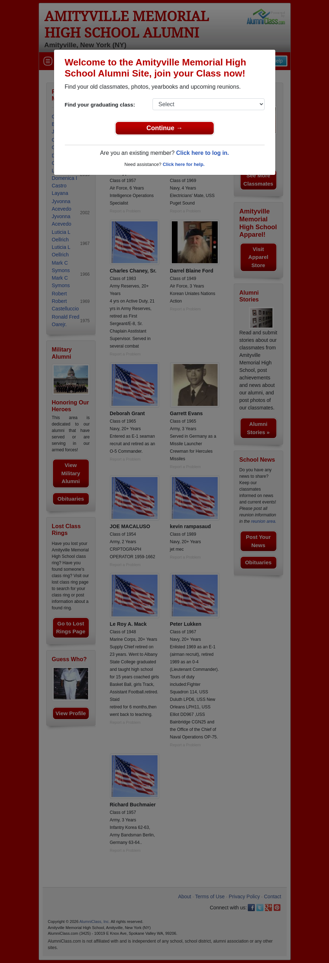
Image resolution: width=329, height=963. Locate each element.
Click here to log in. (202, 153)
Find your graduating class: (100, 105)
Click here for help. (183, 164)
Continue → (164, 128)
